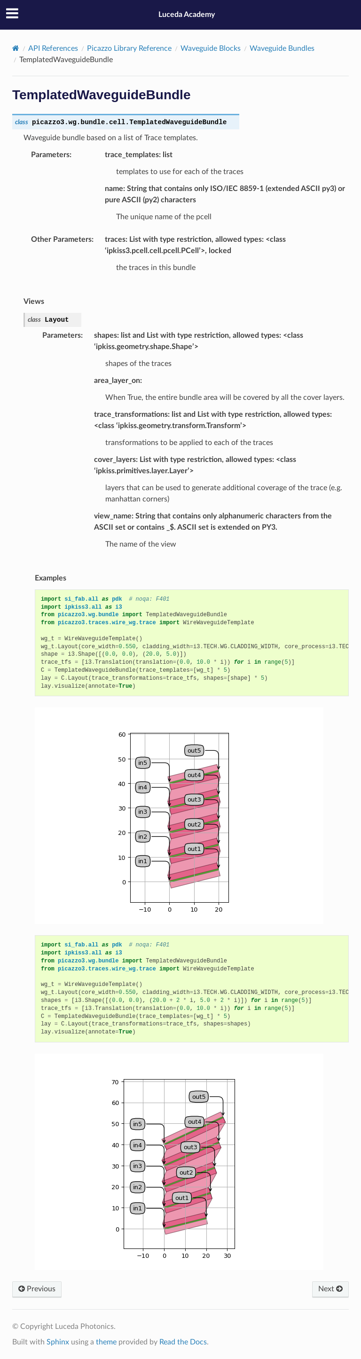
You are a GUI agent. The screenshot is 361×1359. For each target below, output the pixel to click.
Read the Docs (183, 1342)
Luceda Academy (186, 14)
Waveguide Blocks (210, 48)
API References (53, 48)
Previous (36, 1289)
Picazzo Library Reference (129, 48)
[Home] (15, 48)
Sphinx (58, 1342)
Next (330, 1289)
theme (106, 1342)
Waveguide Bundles (282, 48)
